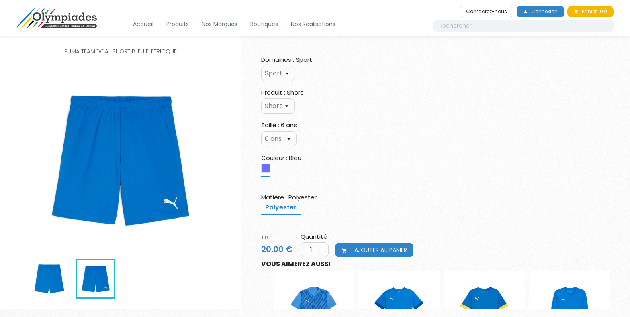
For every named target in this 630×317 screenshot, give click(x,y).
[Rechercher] (523, 26)
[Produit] (278, 106)
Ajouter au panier (374, 250)
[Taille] (279, 138)
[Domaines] (278, 73)
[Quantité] (312, 250)
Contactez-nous (486, 11)
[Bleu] (267, 170)
